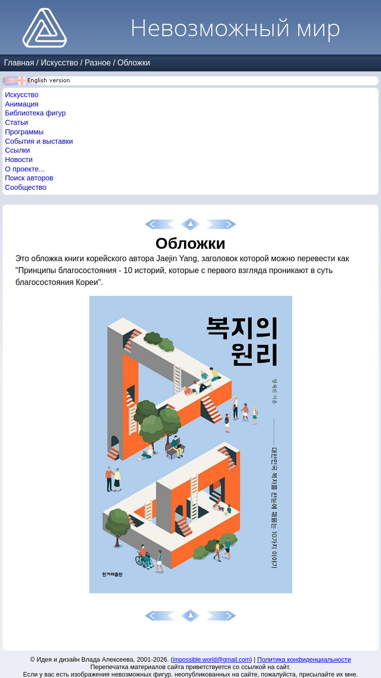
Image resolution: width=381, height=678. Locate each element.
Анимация (22, 104)
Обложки (134, 62)
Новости (19, 160)
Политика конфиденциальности (304, 659)
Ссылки (17, 150)
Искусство (59, 62)
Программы (24, 132)
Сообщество (26, 187)
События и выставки (39, 141)
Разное (98, 62)
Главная (19, 62)
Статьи (16, 122)
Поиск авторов (29, 178)
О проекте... (25, 169)
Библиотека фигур (35, 113)
